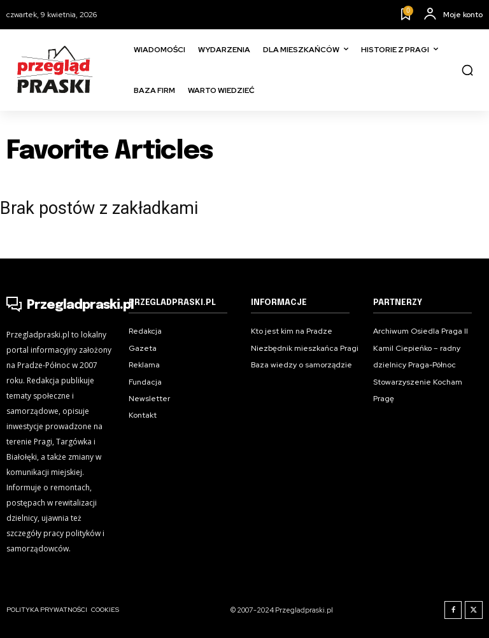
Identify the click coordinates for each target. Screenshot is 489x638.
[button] (467, 70)
